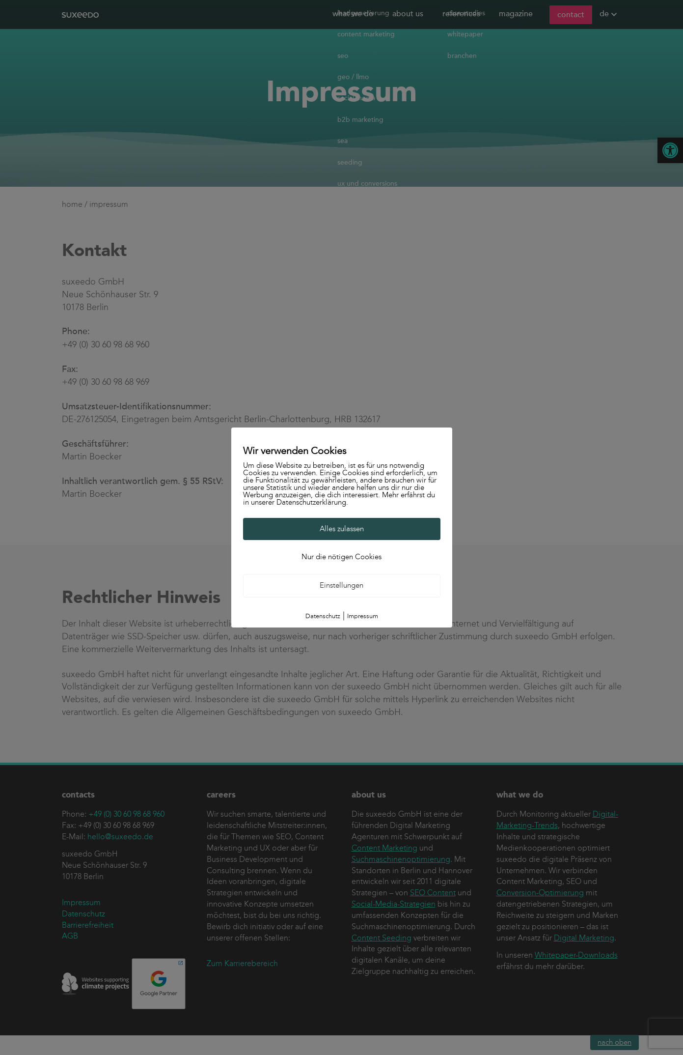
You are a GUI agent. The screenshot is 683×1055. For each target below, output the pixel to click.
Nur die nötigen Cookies (341, 556)
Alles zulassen (342, 528)
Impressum (362, 616)
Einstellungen (341, 585)
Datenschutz (322, 616)
